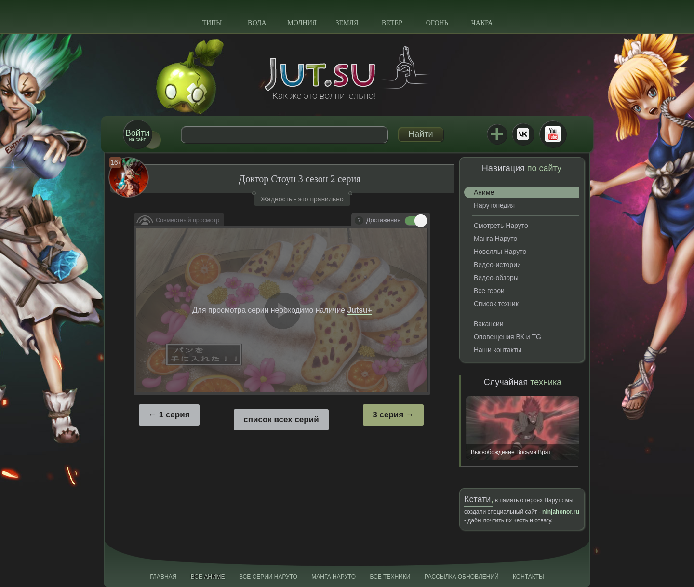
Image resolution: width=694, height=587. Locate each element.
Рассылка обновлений (462, 577)
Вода (257, 23)
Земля (347, 23)
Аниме (484, 192)
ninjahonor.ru (560, 511)
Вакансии (489, 324)
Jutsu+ (497, 134)
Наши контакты (497, 350)
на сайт (137, 135)
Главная (163, 577)
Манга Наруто (495, 238)
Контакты (528, 577)
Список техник (496, 303)
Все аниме (208, 577)
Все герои (489, 290)
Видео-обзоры (496, 277)
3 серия (388, 414)
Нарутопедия (494, 205)
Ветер (392, 23)
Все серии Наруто (268, 577)
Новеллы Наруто (500, 251)
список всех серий (281, 419)
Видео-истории (497, 264)
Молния (302, 23)
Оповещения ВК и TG (507, 337)
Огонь (437, 23)
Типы (212, 23)
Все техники (390, 577)
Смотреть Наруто (501, 225)
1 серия (174, 414)
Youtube (552, 133)
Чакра (482, 23)
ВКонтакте (523, 134)
